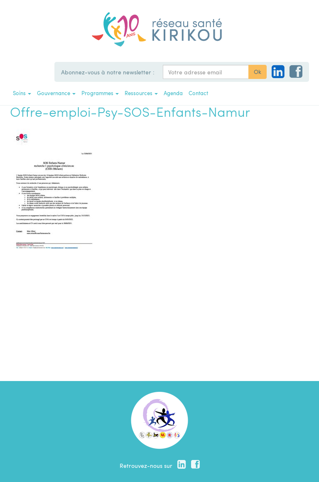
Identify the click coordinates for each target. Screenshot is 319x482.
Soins (22, 92)
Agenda (173, 92)
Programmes (100, 92)
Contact (198, 92)
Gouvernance (56, 92)
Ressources (141, 92)
